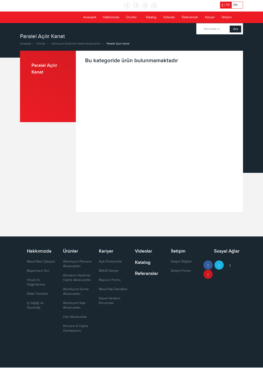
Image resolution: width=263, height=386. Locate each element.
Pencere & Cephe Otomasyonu (75, 328)
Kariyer (210, 17)
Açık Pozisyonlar (110, 261)
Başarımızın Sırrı (38, 271)
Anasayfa (89, 17)
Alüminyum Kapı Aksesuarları (74, 305)
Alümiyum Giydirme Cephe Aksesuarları (76, 43)
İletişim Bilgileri (181, 261)
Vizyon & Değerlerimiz (36, 282)
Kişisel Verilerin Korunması (109, 300)
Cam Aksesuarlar (75, 317)
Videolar (169, 17)
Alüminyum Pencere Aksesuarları (77, 263)
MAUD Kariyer (109, 271)
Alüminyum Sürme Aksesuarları (76, 291)
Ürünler (133, 17)
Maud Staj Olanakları (113, 289)
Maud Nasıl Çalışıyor (41, 261)
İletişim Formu (181, 271)
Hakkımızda (111, 17)
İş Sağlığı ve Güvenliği (35, 305)
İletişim (227, 17)
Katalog (151, 17)
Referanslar (190, 17)
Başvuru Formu (110, 280)
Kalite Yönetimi (37, 294)
